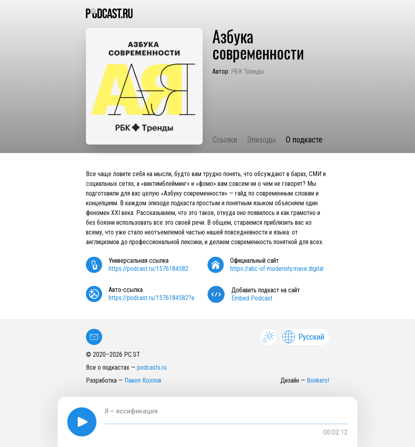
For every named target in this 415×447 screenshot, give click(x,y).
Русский (303, 336)
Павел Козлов (142, 380)
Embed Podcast (251, 298)
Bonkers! (318, 380)
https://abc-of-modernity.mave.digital (276, 268)
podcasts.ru (152, 367)
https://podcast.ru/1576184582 (148, 268)
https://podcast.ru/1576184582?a (151, 298)
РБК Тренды (247, 71)
